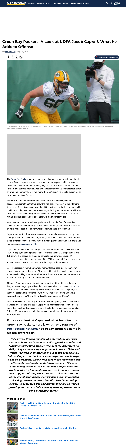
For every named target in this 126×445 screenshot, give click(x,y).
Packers (31, 3)
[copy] (21, 57)
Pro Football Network (22, 328)
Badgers (57, 3)
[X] (107, 3)
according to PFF (28, 244)
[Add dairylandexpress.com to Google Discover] (106, 57)
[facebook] (111, 3)
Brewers (40, 3)
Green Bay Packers (19, 179)
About (65, 3)
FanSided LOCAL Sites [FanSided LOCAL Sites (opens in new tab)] (80, 3)
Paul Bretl (10, 52)
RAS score (74, 286)
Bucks (48, 3)
